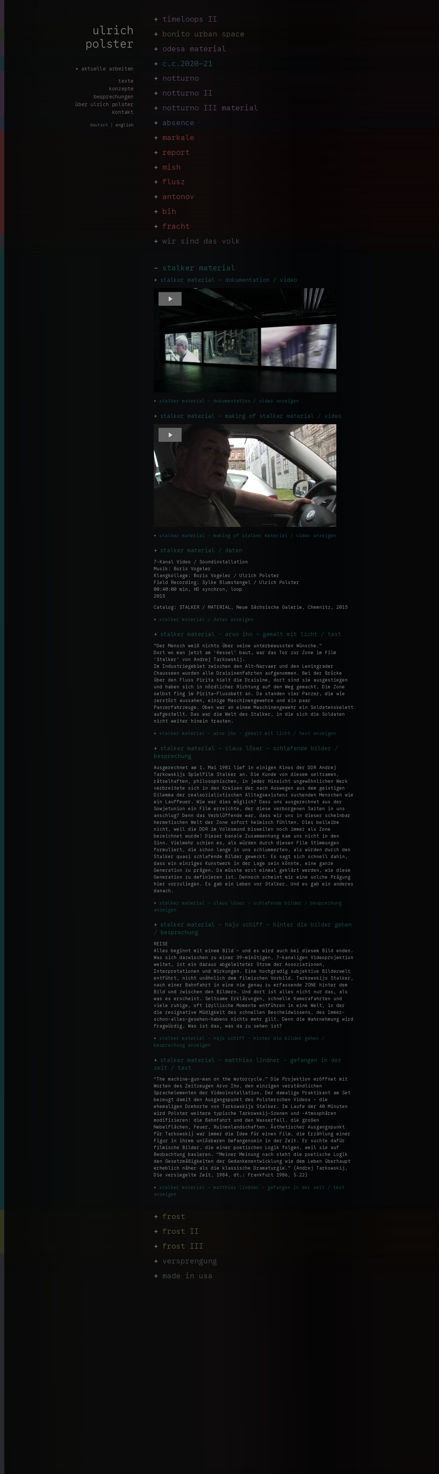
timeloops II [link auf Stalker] (189, 19)
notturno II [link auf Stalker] (187, 93)
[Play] (170, 299)
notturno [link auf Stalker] (180, 78)
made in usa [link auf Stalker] (187, 1276)
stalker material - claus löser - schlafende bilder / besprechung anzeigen (248, 906)
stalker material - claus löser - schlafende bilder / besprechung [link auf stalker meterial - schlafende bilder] (246, 752)
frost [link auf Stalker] (173, 1216)
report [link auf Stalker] (176, 152)
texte (125, 81)
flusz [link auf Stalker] (173, 182)
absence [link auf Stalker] (178, 123)
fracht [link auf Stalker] (176, 226)
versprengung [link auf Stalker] (189, 1261)
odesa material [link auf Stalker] (194, 49)
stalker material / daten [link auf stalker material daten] (201, 550)
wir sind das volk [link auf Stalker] (201, 241)
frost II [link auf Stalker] (180, 1231)
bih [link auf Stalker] (169, 211)
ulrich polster (109, 37)
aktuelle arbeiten (107, 68)
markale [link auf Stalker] (178, 137)
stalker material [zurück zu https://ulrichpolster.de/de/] (198, 268)
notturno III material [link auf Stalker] (210, 108)
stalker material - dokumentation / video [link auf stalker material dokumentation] (228, 280)
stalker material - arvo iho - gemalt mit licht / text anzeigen (247, 733)
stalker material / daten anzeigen (206, 619)
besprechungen (113, 96)
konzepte (121, 88)
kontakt (123, 112)
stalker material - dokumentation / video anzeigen (229, 401)
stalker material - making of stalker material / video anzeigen (247, 536)
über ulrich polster (104, 104)
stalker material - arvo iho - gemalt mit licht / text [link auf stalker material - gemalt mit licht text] (250, 634)
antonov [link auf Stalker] (178, 196)
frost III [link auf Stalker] (182, 1246)
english (124, 125)
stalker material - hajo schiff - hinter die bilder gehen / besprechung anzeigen (239, 1042)
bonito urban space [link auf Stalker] (203, 34)
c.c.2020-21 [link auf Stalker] (187, 63)
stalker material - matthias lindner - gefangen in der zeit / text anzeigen (249, 1191)
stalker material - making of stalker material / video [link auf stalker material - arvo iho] (250, 416)
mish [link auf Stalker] (171, 167)
